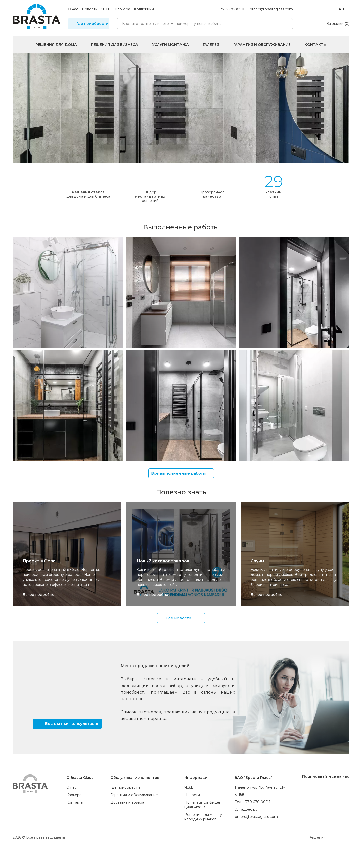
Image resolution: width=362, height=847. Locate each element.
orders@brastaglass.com (271, 9)
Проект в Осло (39, 561)
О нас (73, 9)
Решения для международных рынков (203, 816)
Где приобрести (92, 23)
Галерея (211, 44)
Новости (90, 9)
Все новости (178, 618)
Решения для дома (56, 44)
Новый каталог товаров (163, 561)
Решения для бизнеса (114, 44)
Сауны (257, 561)
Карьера (122, 9)
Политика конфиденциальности (202, 804)
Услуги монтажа (170, 44)
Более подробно (38, 594)
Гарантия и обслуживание (262, 44)
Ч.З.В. (106, 9)
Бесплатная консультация (72, 723)
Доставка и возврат (128, 802)
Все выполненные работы (178, 473)
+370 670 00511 (256, 802)
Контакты (316, 44)
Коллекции (144, 9)
